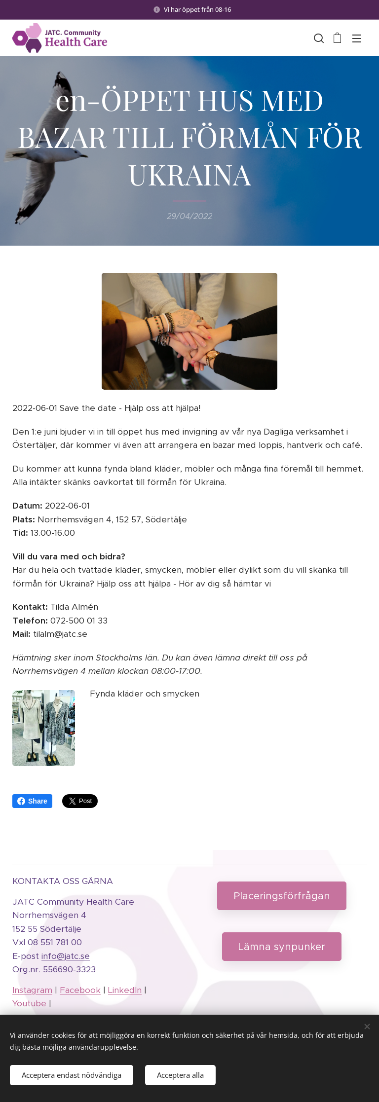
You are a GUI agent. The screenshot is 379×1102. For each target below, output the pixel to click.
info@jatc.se (65, 956)
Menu (356, 38)
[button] (318, 38)
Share (32, 801)
